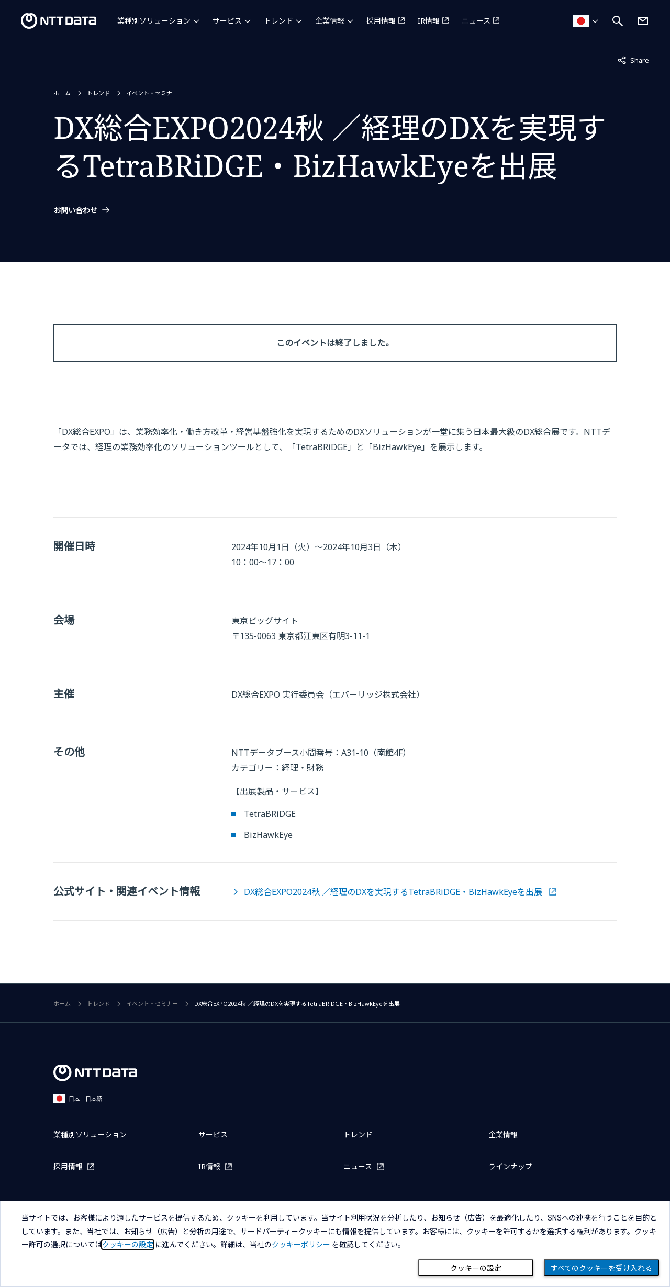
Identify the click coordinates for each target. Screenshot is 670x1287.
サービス (227, 21)
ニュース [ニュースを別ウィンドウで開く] (476, 21)
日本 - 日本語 (78, 1098)
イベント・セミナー (152, 93)
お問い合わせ (75, 210)
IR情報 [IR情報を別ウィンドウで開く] (429, 21)
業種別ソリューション (154, 21)
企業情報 (329, 21)
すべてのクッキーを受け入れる (601, 1268)
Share (633, 59)
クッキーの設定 (475, 1268)
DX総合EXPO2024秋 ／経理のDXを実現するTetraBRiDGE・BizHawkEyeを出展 (394, 892)
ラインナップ (510, 1166)
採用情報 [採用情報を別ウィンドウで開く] (381, 21)
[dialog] (335, 1244)
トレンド (278, 21)
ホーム (62, 93)
